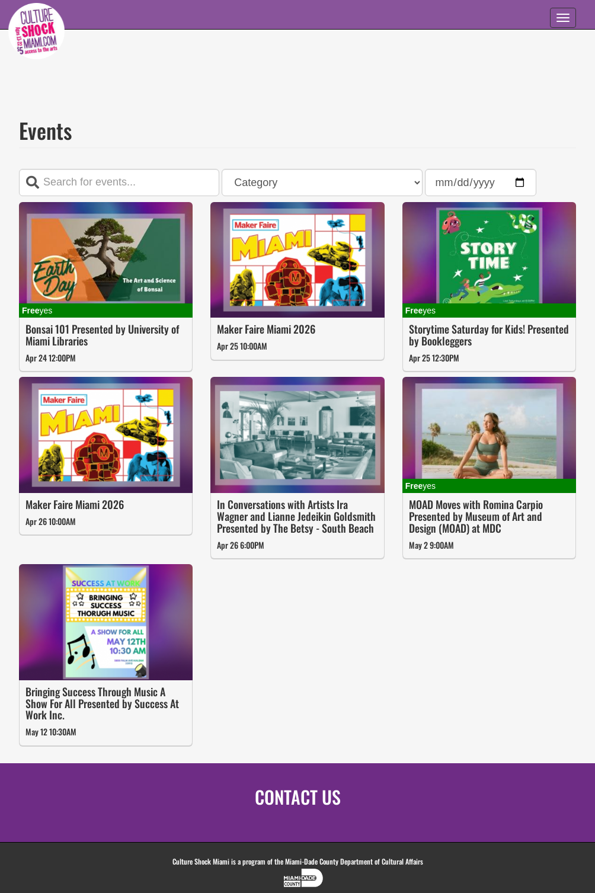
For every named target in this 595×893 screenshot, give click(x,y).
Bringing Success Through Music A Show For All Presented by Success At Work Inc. (102, 703)
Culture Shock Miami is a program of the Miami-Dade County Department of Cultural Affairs (297, 861)
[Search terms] (119, 182)
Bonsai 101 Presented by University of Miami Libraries (102, 334)
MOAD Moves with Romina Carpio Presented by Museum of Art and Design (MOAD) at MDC (476, 516)
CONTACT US (298, 796)
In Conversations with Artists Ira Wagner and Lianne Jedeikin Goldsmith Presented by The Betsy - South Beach (296, 516)
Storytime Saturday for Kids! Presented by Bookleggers (489, 334)
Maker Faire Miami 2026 (266, 329)
